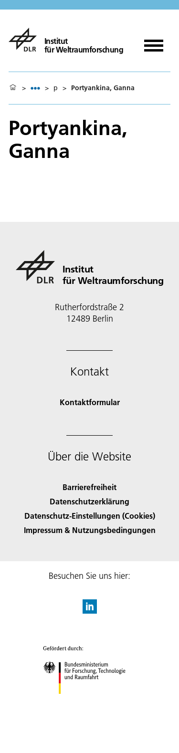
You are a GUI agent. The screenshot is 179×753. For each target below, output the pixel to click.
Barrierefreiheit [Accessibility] (89, 487)
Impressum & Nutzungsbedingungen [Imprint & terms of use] (90, 530)
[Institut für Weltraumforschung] (66, 40)
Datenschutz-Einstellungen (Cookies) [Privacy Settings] (89, 516)
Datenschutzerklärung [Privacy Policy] (89, 501)
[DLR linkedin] (90, 610)
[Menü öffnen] (153, 42)
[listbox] (35, 88)
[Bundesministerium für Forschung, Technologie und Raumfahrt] (89, 702)
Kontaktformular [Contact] (90, 402)
